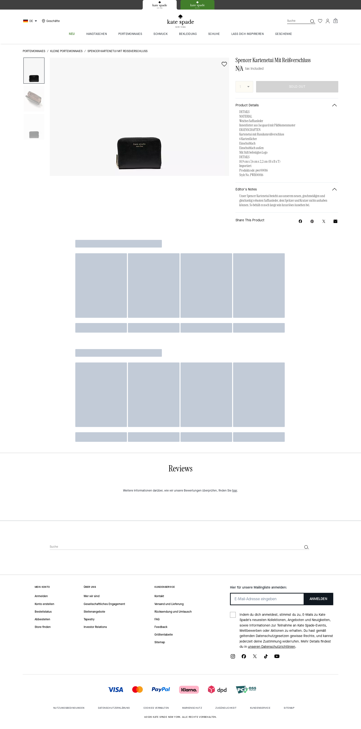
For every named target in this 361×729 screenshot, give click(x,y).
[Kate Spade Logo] (180, 21)
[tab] (160, 5)
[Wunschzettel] (320, 21)
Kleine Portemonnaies (66, 51)
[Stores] (50, 21)
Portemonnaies (34, 51)
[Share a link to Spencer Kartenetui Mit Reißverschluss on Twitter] (324, 221)
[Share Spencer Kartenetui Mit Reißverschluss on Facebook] (300, 221)
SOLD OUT (297, 86)
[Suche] (294, 21)
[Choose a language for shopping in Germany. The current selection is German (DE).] (31, 21)
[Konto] (328, 21)
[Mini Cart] (335, 20)
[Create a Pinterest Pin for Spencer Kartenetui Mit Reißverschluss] (312, 221)
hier (234, 490)
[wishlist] (224, 64)
